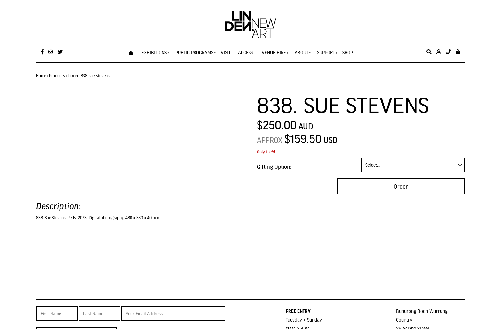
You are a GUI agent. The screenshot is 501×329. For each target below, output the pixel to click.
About (301, 52)
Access (245, 52)
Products (57, 76)
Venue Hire (274, 52)
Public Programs (194, 52)
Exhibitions (154, 52)
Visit (226, 52)
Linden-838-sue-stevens (89, 76)
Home (41, 76)
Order (401, 186)
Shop (347, 52)
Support (326, 52)
